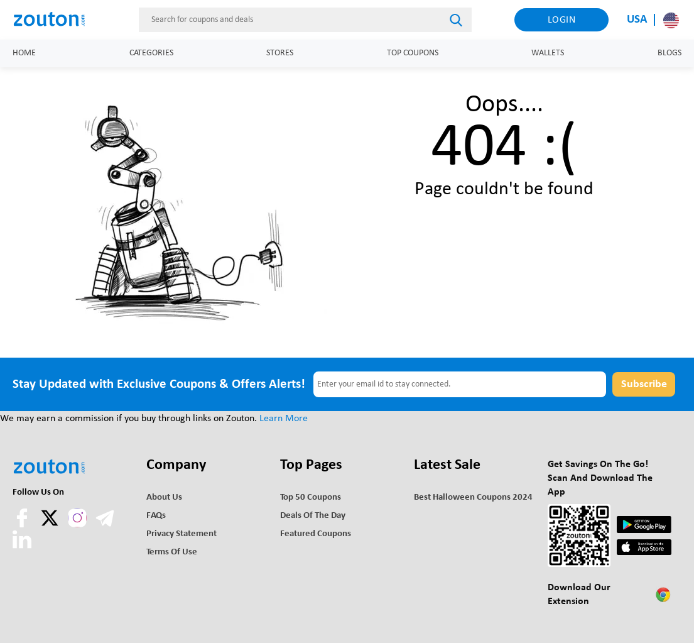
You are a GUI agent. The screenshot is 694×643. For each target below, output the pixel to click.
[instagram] (77, 517)
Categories (151, 53)
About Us (164, 497)
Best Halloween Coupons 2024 (473, 497)
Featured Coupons (315, 534)
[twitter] (51, 525)
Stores (279, 53)
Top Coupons (412, 53)
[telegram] (104, 525)
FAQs (156, 515)
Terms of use (171, 552)
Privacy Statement (181, 534)
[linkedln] (22, 546)
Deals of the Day (312, 515)
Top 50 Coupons (310, 497)
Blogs (669, 53)
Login (562, 20)
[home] (54, 19)
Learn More (283, 419)
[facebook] (23, 525)
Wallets (547, 53)
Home (24, 53)
